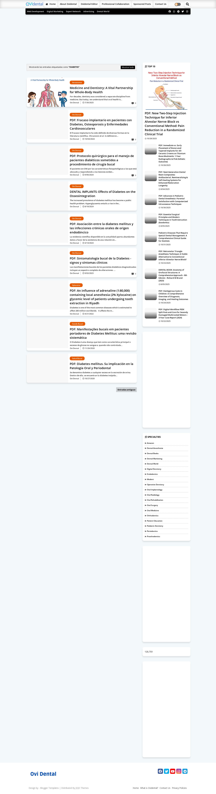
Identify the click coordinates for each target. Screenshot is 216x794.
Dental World (103, 11)
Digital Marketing (55, 11)
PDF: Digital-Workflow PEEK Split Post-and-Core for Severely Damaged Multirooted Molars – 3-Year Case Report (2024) (173, 313)
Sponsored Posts (142, 4)
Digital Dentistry (154, 469)
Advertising (88, 11)
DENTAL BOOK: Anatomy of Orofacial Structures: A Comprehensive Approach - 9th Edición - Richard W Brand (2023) (173, 275)
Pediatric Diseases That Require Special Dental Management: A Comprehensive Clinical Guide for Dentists (173, 236)
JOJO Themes (82, 788)
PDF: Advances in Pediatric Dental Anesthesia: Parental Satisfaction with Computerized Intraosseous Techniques (173, 199)
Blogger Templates (49, 788)
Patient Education (154, 521)
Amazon (150, 443)
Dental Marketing (154, 458)
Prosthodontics (153, 536)
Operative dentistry (155, 484)
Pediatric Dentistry (155, 526)
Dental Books (153, 453)
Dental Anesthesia (155, 448)
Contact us (160, 4)
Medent (150, 479)
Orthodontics (152, 515)
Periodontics (152, 531)
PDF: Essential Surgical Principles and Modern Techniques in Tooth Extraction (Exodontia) (173, 218)
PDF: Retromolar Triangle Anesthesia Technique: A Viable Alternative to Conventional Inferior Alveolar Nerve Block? (173, 255)
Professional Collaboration (115, 4)
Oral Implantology (154, 489)
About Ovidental (68, 4)
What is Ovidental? (149, 788)
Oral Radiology (153, 495)
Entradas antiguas (126, 389)
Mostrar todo (128, 67)
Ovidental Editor (89, 4)
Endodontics (152, 474)
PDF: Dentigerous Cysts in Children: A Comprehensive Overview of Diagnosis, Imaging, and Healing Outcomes (173, 295)
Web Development (35, 11)
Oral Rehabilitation (155, 500)
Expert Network (73, 11)
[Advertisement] (108, 37)
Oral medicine (153, 510)
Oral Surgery (152, 505)
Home (51, 4)
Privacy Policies (179, 788)
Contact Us (165, 788)
